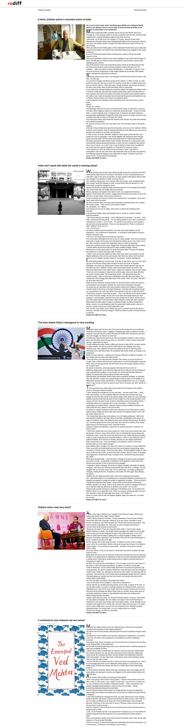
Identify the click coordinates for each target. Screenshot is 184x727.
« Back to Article (44, 10)
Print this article (140, 10)
